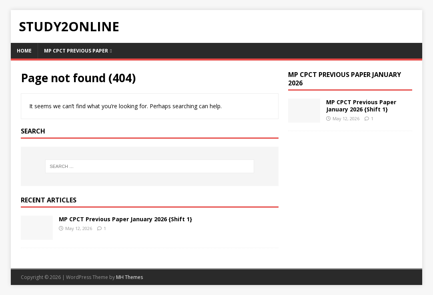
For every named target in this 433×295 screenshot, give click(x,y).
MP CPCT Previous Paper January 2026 (344, 78)
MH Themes (129, 277)
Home (24, 50)
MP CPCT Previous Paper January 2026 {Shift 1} (125, 219)
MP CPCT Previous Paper (76, 50)
